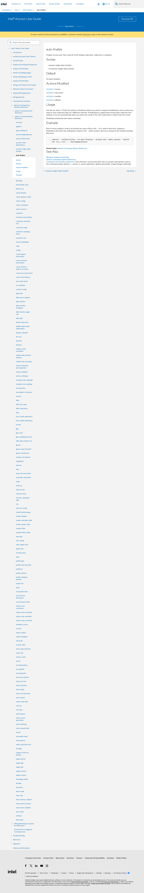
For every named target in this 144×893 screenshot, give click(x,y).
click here (87, 34)
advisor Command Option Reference (24, 117)
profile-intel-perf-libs (23, 565)
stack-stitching (21, 724)
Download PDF (127, 19)
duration (19, 341)
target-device (21, 759)
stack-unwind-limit (22, 728)
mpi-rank (19, 537)
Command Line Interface (21, 101)
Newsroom (60, 858)
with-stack (19, 820)
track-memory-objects (24, 800)
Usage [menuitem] (18, 171)
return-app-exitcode (23, 649)
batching (19, 181)
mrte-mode (20, 541)
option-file (19, 549)
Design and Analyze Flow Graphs (24, 85)
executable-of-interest (24, 392)
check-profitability (22, 242)
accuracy (19, 122)
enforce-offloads (22, 376)
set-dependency (22, 665)
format (18, 425)
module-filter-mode (23, 532)
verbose (19, 816)
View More (70, 26)
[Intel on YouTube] (42, 866)
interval (18, 465)
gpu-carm (19, 433)
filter (17, 400)
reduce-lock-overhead (24, 612)
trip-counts (20, 812)
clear (17, 246)
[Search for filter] (24, 42)
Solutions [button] (40, 4)
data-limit (19, 293)
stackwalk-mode (22, 736)
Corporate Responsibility (95, 858)
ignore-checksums (22, 453)
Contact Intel (48, 858)
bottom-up (20, 189)
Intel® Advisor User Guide (20, 48)
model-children (21, 516)
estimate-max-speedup (24, 380)
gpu (17, 429)
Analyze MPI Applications (22, 93)
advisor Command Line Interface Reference (22, 106)
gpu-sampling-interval (24, 437)
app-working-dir (21, 130)
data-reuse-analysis (23, 297)
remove (18, 629)
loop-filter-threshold (23, 477)
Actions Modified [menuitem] (22, 167)
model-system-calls (23, 524)
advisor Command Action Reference (23, 112)
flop (17, 412)
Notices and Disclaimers (21, 848)
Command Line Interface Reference (60, 162)
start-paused (20, 740)
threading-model (22, 779)
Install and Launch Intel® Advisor (24, 57)
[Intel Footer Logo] (12, 871)
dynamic (19, 345)
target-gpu (20, 763)
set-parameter (21, 673)
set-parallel (20, 669)
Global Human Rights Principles (100, 883)
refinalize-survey (22, 624)
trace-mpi (19, 795)
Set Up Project (18, 61)
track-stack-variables (23, 808)
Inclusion (110, 858)
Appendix (16, 844)
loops (18, 481)
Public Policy (121, 858)
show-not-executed (23, 694)
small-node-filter (22, 702)
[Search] (116, 3)
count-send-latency (23, 277)
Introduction (17, 52)
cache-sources (21, 209)
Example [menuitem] (19, 175)
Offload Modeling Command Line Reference (24, 825)
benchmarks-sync (22, 185)
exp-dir (18, 396)
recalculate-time (22, 592)
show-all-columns (22, 677)
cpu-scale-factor (22, 281)
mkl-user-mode (21, 508)
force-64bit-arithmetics (24, 421)
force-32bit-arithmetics (24, 417)
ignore (18, 445)
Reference (16, 840)
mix (17, 504)
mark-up (19, 486)
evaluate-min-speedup (24, 384)
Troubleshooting (19, 836)
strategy (19, 749)
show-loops (20, 689)
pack (17, 557)
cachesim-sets (21, 238)
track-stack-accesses (23, 804)
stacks (18, 732)
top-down (19, 787)
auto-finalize (20, 155)
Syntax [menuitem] (18, 160)
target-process (21, 771)
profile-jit (19, 569)
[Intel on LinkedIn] (36, 866)
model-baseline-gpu (23, 512)
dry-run (18, 337)
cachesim (19, 213)
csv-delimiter (20, 285)
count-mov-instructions (24, 273)
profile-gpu (20, 561)
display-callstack (22, 333)
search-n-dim (21, 657)
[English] (106, 4)
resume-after (20, 645)
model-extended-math (24, 520)
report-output (21, 633)
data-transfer (20, 302)
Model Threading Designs (22, 73)
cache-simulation (22, 205)
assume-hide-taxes (23, 139)
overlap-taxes (21, 553)
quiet (18, 587)
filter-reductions (22, 408)
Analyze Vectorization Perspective (25, 65)
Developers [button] (54, 4)
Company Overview (33, 858)
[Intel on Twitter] (31, 866)
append (18, 126)
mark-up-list (20, 490)
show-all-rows (21, 681)
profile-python (21, 573)
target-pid (19, 767)
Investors (70, 858)
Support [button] (28, 4)
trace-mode (20, 791)
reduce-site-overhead (24, 616)
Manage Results (18, 97)
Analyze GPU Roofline (21, 81)
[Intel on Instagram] (47, 866)
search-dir (19, 653)
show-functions (21, 685)
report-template (21, 637)
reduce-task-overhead (24, 620)
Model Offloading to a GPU (22, 77)
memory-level (21, 494)
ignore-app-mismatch (23, 449)
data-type (19, 318)
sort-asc (19, 706)
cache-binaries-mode (23, 197)
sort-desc (19, 710)
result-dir (19, 641)
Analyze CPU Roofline (20, 69)
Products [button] (16, 4)
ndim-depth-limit (22, 545)
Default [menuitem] (18, 164)
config (18, 250)
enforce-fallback (22, 372)
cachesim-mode (21, 228)
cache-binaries (21, 193)
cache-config (20, 201)
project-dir (19, 583)
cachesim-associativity (24, 217)
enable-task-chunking (24, 362)
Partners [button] (68, 4)
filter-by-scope (21, 404)
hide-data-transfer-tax (24, 441)
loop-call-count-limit (23, 473)
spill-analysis (20, 714)
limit (17, 469)
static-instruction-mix (23, 744)
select (18, 661)
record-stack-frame (23, 602)
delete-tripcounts (22, 322)
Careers (79, 858)
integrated (19, 461)
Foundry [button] (80, 4)
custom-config (21, 289)
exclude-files (20, 388)
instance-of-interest (23, 457)
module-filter (20, 528)
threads (18, 783)
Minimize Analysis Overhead (23, 89)
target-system (21, 775)
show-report (20, 698)
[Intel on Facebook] (26, 866)
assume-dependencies (24, 135)
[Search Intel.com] (131, 4)
